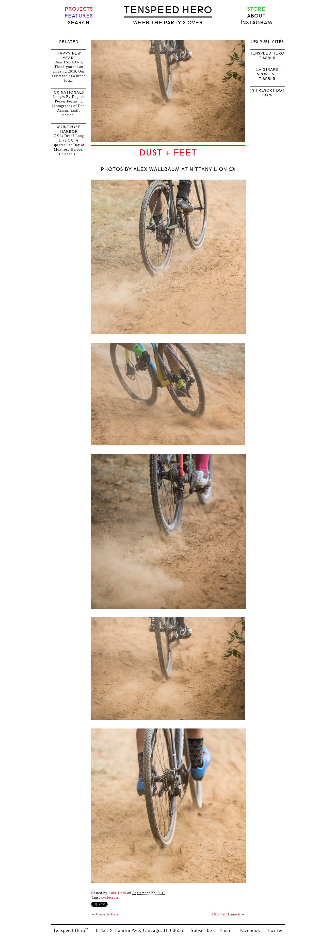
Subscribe (201, 930)
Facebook (249, 930)
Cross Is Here (107, 914)
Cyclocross (110, 897)
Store (256, 9)
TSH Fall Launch (226, 914)
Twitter (275, 930)
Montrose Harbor (69, 129)
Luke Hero (117, 893)
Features (79, 16)
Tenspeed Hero (168, 9)
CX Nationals (69, 92)
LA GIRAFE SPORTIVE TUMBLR (267, 74)
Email (225, 930)
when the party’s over (168, 23)
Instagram (256, 23)
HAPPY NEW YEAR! (69, 55)
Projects (79, 9)
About (256, 16)
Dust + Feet (168, 153)
